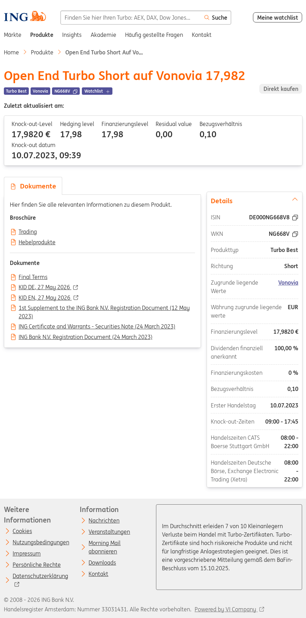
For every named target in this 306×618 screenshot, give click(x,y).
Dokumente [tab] (33, 186)
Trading (28, 232)
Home (11, 52)
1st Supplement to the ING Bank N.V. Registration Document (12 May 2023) (104, 308)
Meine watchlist (277, 17)
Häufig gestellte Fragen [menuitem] (154, 34)
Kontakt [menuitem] (201, 34)
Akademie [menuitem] (103, 34)
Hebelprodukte (37, 242)
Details (254, 200)
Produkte (42, 52)
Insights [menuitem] (72, 34)
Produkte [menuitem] (41, 34)
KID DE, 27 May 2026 (45, 287)
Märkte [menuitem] (12, 34)
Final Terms (33, 277)
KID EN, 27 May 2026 (45, 298)
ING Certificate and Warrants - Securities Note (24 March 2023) (97, 327)
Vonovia (288, 282)
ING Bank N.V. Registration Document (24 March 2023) (85, 337)
